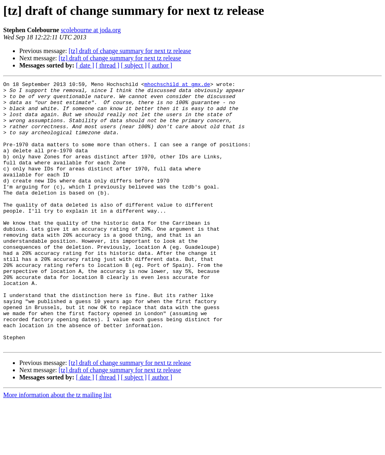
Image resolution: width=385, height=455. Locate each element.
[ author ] (160, 65)
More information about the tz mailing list (57, 448)
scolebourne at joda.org (91, 30)
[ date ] (85, 65)
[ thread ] (107, 65)
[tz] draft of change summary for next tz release (130, 50)
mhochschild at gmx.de (177, 85)
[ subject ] (134, 65)
